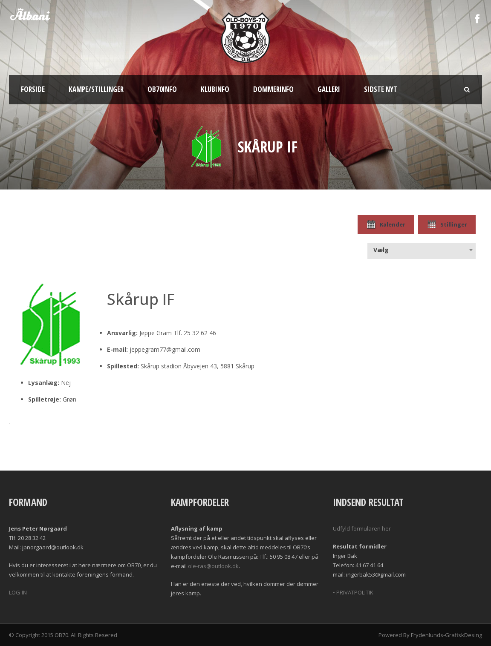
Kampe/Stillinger (96, 89)
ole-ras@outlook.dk (213, 566)
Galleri (329, 89)
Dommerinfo (273, 89)
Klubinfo (215, 89)
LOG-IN (18, 592)
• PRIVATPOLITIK (353, 592)
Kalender (385, 224)
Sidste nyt (380, 89)
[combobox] (421, 250)
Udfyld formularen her (362, 528)
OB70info (162, 89)
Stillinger (447, 224)
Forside (33, 89)
